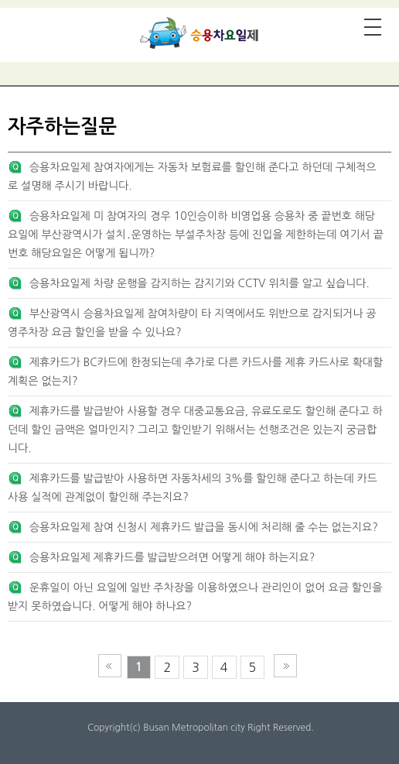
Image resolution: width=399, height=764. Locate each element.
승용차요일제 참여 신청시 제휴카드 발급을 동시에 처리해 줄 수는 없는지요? (203, 527)
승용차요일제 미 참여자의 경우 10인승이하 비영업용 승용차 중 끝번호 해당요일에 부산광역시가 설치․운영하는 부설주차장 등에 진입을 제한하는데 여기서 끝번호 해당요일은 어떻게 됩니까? (196, 235)
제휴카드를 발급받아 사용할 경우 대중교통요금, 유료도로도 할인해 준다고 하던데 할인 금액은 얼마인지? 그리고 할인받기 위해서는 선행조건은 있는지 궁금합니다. (195, 430)
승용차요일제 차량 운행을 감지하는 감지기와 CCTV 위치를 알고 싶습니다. (199, 283)
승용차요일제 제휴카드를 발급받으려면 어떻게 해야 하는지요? (172, 557)
